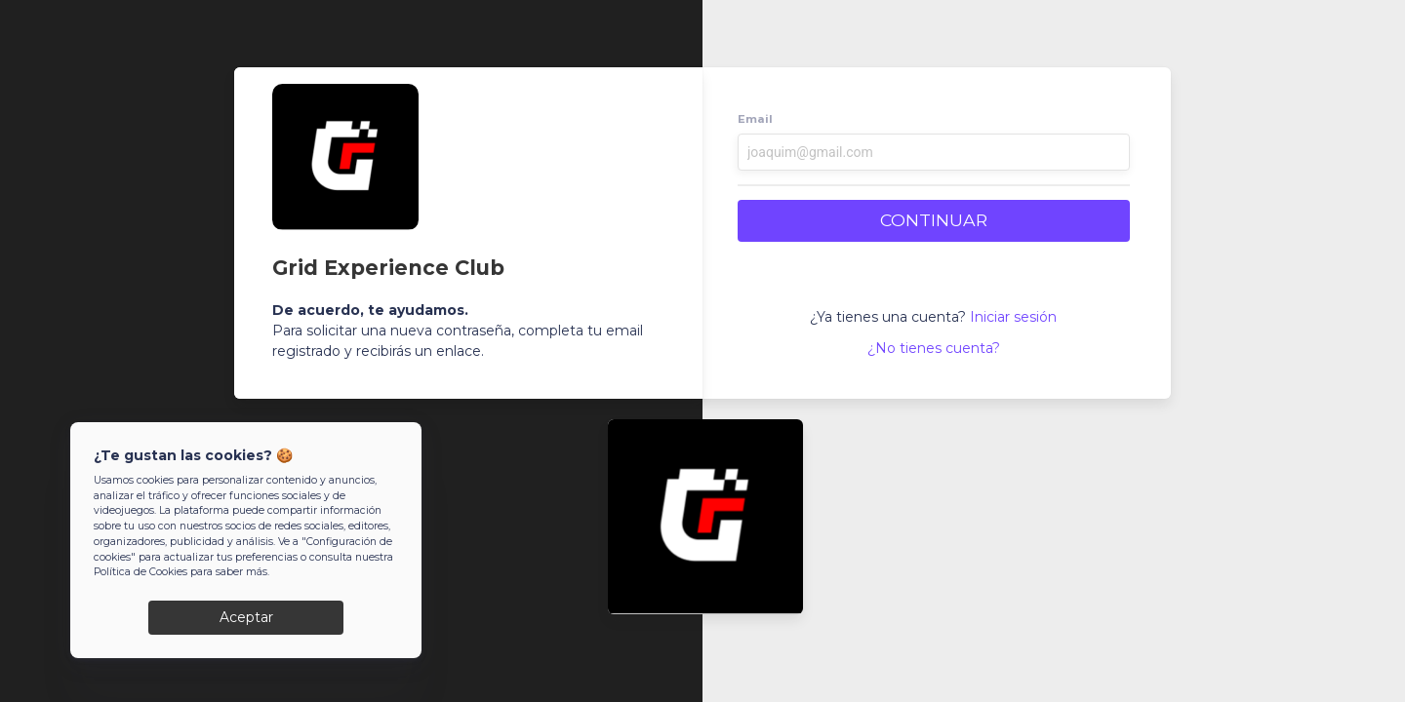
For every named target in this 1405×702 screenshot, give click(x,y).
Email (755, 119)
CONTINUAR (933, 220)
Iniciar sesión (1013, 317)
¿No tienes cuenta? (933, 348)
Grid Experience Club (388, 267)
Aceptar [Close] (246, 618)
